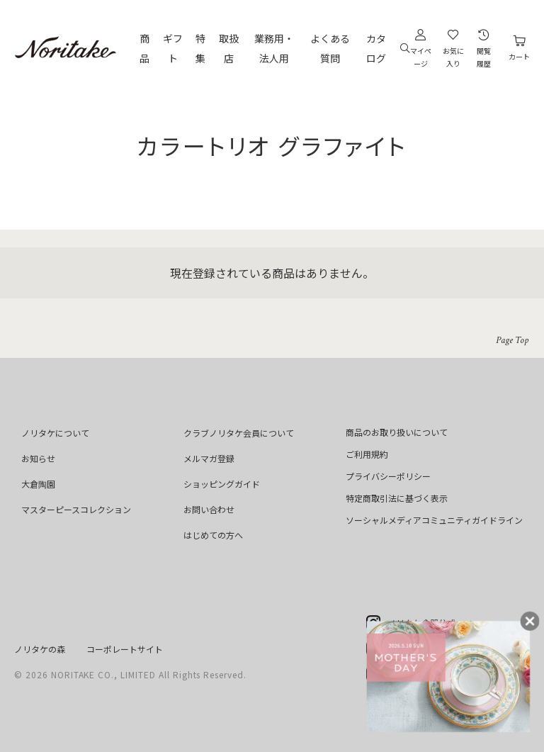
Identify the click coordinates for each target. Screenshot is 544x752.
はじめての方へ (213, 535)
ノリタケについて (55, 433)
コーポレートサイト (124, 649)
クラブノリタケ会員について (238, 433)
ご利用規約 (367, 454)
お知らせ (38, 458)
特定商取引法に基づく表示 (397, 498)
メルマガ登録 (208, 458)
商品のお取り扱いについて (397, 432)
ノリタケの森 (39, 649)
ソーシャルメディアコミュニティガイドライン (434, 520)
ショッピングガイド (221, 484)
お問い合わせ (208, 509)
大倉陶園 (38, 484)
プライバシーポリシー (388, 476)
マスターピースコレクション (76, 509)
